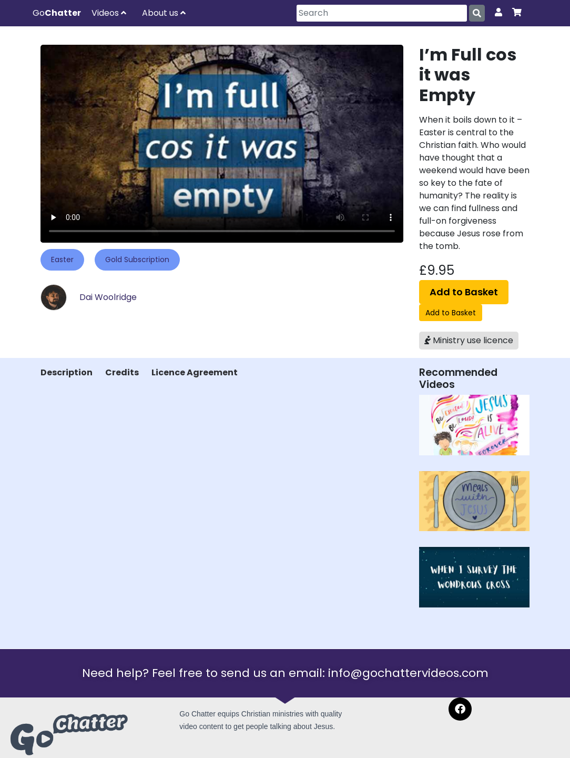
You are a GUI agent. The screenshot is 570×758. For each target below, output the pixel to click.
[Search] (382, 13)
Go (57, 13)
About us (164, 13)
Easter (62, 259)
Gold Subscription (137, 259)
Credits (122, 372)
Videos (108, 13)
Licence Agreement (194, 372)
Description (66, 372)
